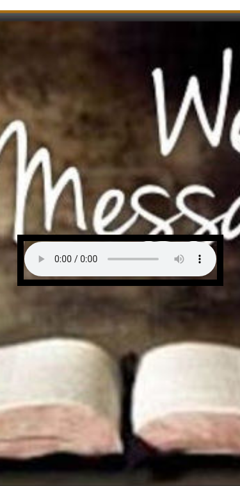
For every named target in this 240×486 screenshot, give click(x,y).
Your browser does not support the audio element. (120, 259)
